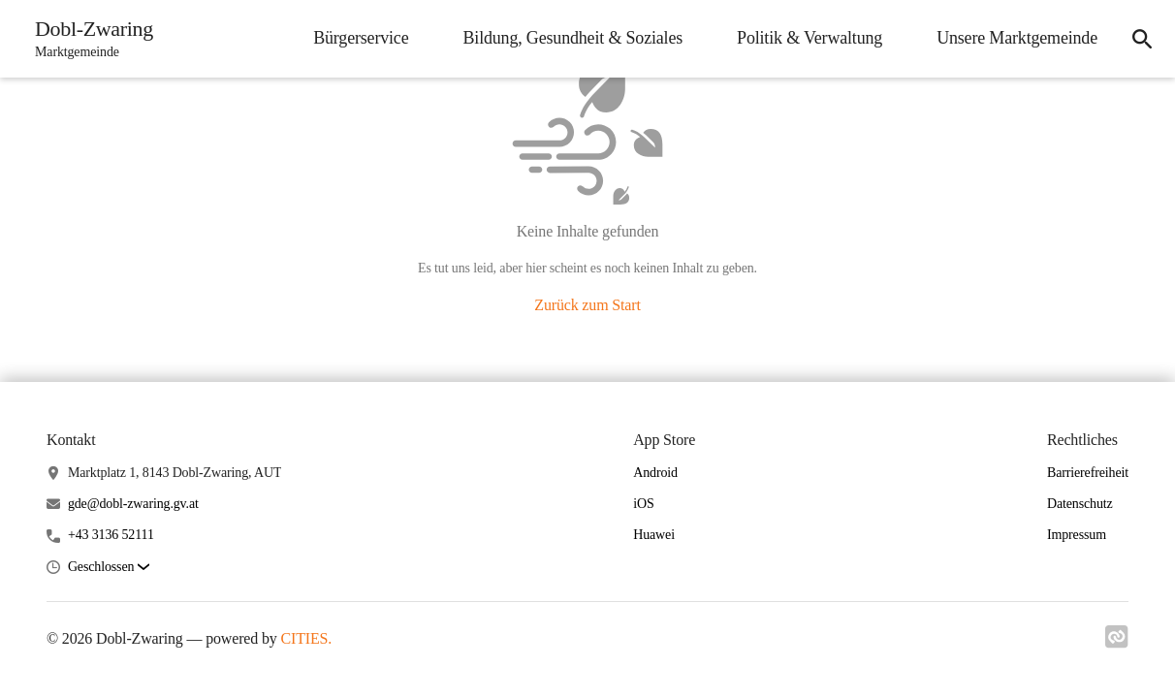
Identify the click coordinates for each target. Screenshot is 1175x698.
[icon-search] (1142, 38)
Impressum (1076, 534)
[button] (108, 567)
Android (655, 472)
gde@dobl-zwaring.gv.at (133, 503)
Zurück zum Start (587, 305)
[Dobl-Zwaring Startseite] (88, 39)
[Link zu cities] (1116, 642)
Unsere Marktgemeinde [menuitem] (1017, 38)
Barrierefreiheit (1087, 472)
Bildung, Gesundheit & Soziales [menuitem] (572, 38)
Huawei (654, 534)
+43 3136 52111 (111, 534)
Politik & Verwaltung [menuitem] (809, 38)
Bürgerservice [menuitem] (360, 38)
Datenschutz (1080, 503)
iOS (643, 503)
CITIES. (307, 638)
